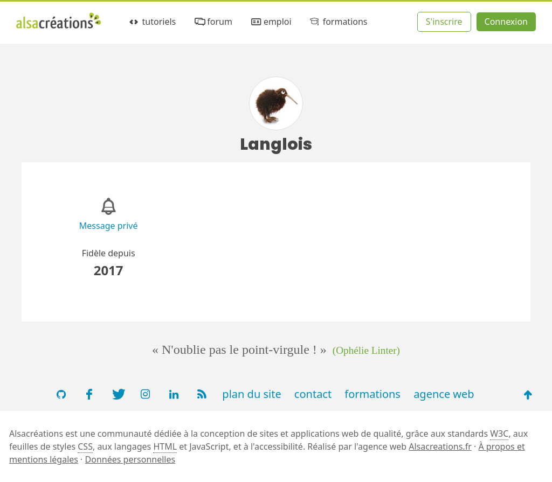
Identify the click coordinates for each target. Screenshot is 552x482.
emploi (270, 21)
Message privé (108, 226)
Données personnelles (130, 459)
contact (313, 394)
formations (337, 21)
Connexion (506, 21)
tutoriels (152, 21)
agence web (443, 394)
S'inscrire (444, 21)
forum (212, 21)
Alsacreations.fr (440, 446)
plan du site (251, 394)
